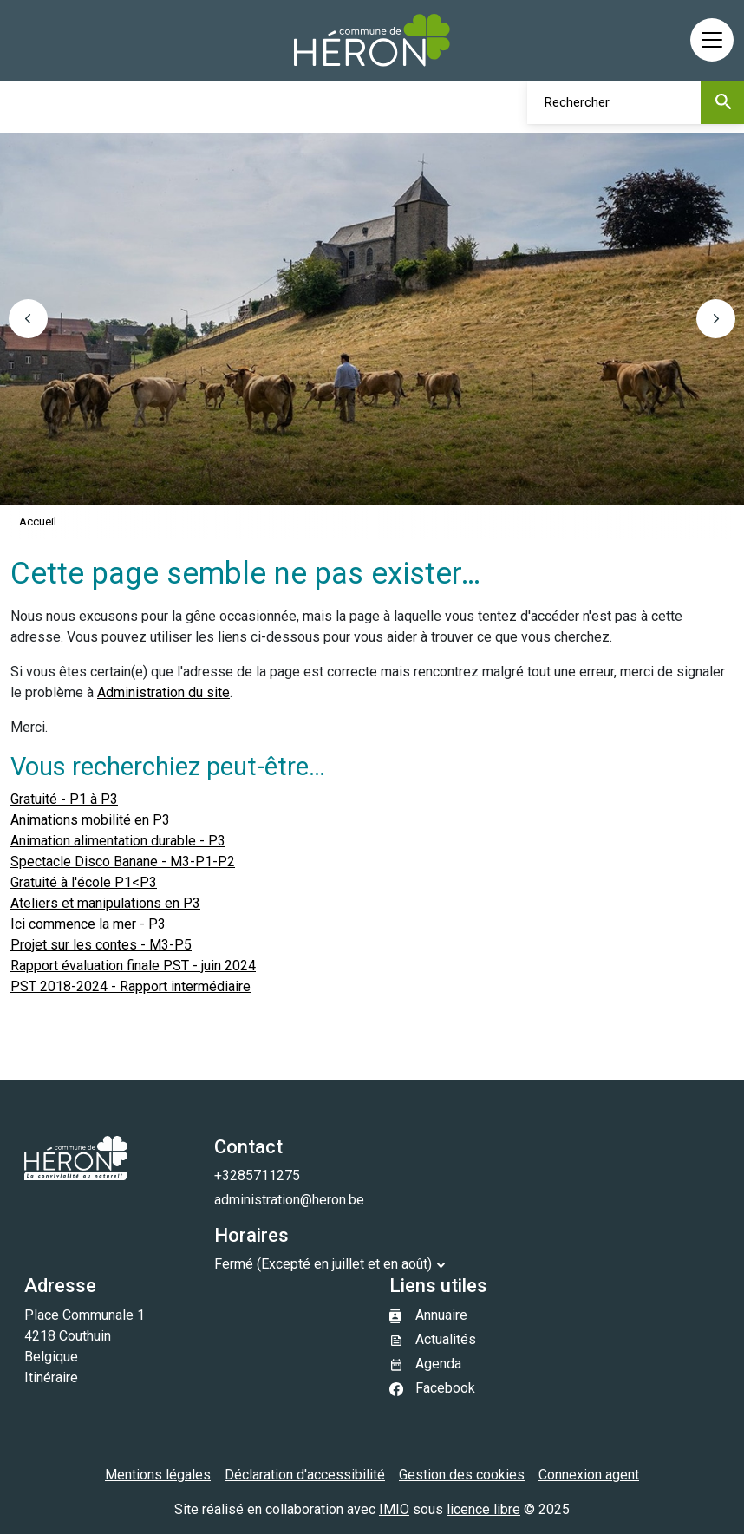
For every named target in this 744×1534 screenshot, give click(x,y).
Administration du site (163, 692)
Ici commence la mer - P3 (88, 924)
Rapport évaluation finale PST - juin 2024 (133, 965)
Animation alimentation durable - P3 (117, 840)
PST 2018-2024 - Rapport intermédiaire (130, 986)
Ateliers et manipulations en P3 (105, 903)
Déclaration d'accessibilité (305, 1474)
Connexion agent (588, 1474)
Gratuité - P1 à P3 (64, 799)
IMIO (394, 1509)
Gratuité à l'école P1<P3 (83, 882)
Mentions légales (158, 1474)
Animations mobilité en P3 (90, 820)
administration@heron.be (289, 1199)
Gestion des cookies (462, 1474)
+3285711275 (257, 1175)
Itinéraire (51, 1377)
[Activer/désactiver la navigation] (712, 40)
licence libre (483, 1509)
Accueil (37, 521)
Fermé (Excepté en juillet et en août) (323, 1264)
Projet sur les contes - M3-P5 (101, 945)
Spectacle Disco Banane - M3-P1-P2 (122, 861)
